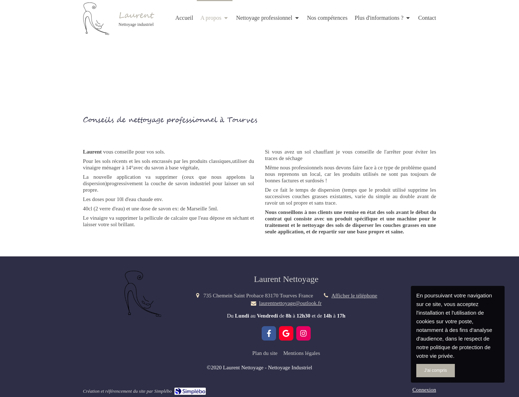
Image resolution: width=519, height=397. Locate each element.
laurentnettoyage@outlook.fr (290, 303)
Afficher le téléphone (354, 295)
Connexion (424, 390)
